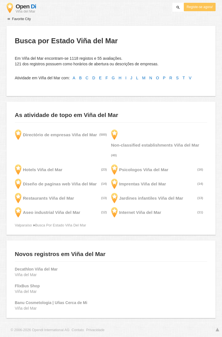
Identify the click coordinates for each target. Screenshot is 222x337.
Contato (78, 330)
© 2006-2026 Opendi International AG (40, 330)
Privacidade (95, 330)
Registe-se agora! (200, 7)
